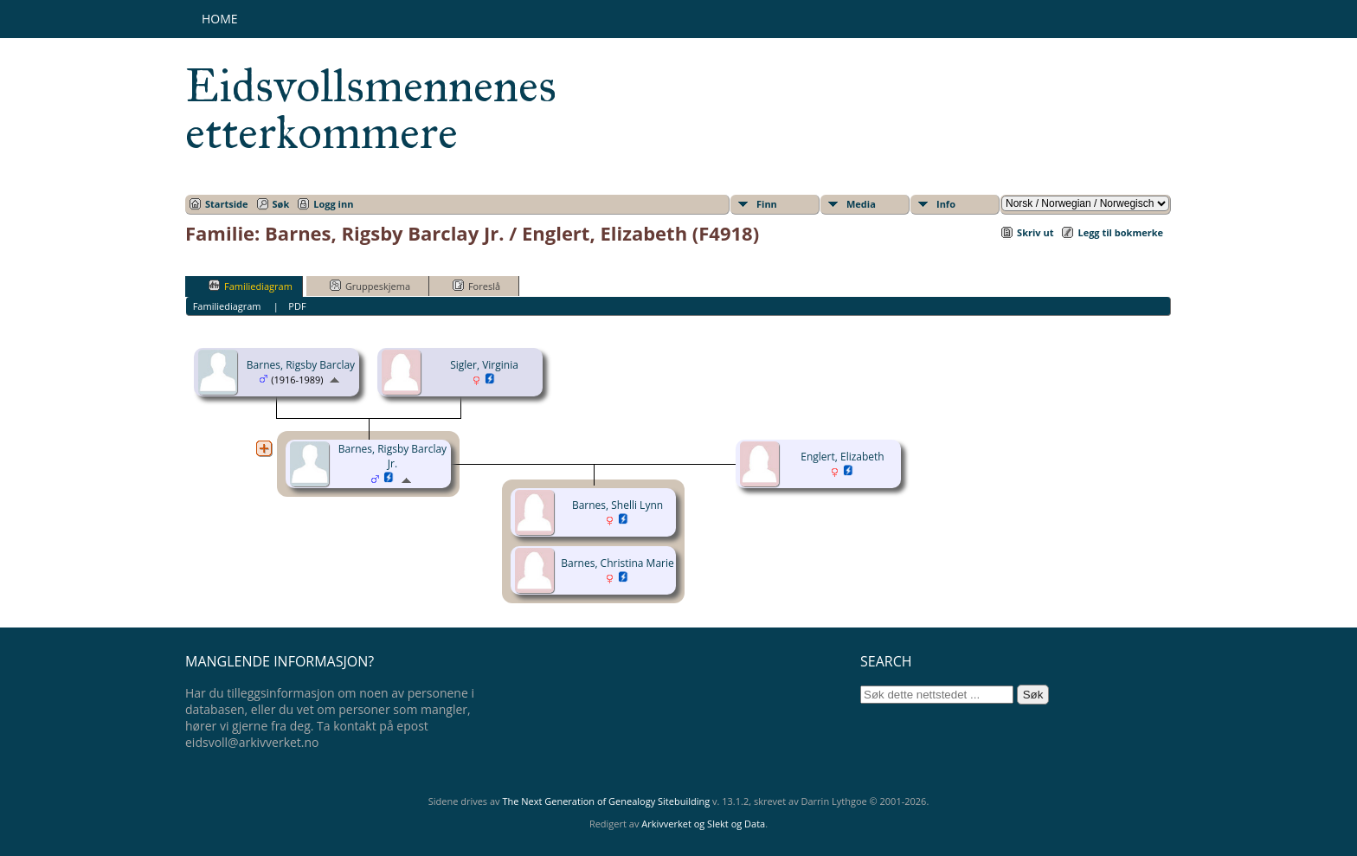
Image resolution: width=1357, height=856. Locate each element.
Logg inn (333, 203)
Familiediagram (251, 286)
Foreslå (476, 286)
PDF (296, 305)
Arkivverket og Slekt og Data (703, 823)
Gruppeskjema (370, 286)
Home (220, 18)
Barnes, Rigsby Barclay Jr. (392, 456)
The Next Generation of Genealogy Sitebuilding (606, 801)
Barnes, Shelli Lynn (617, 505)
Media (861, 203)
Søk (281, 203)
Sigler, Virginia (484, 364)
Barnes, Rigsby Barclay (301, 364)
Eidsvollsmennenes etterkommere (370, 109)
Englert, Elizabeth (842, 456)
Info (945, 203)
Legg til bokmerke (1120, 232)
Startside (226, 203)
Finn (766, 203)
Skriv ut (1035, 232)
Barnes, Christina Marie (617, 563)
